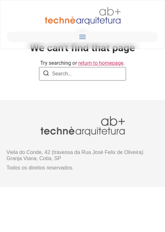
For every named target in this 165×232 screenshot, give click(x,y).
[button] (82, 37)
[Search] (46, 74)
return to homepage (100, 63)
